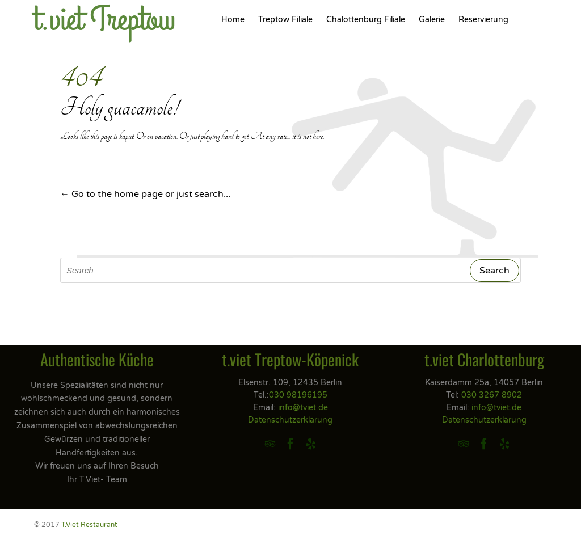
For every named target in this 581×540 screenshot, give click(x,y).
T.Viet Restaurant (89, 525)
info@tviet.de (303, 407)
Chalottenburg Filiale (365, 19)
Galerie (432, 19)
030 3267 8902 (491, 395)
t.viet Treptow (104, 19)
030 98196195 (298, 395)
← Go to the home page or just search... (145, 194)
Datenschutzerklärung (290, 420)
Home (233, 19)
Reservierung (483, 19)
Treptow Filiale (285, 19)
